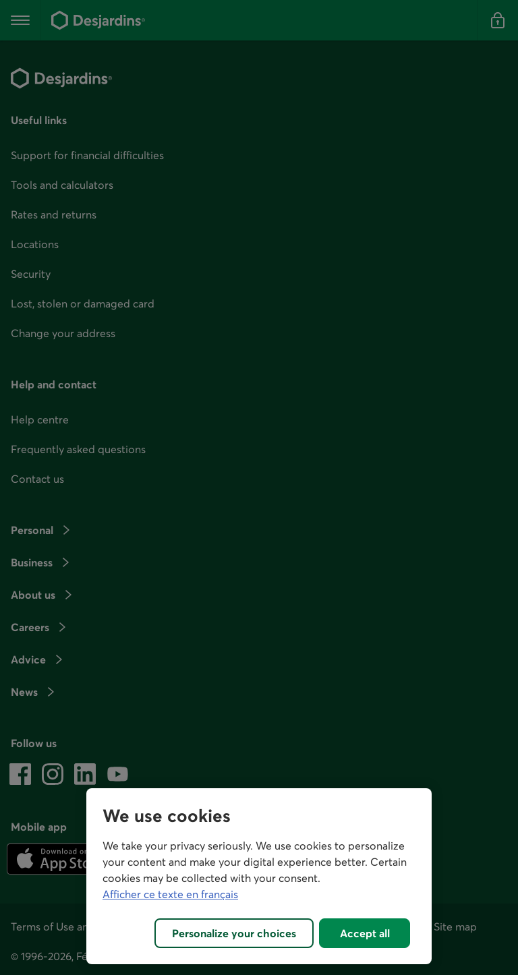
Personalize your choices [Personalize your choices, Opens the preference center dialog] (234, 933)
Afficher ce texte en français (170, 894)
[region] (259, 876)
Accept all (365, 933)
